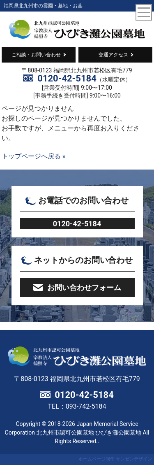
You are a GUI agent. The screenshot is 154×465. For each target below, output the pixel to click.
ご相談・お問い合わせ (36, 55)
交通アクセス (113, 55)
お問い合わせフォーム (84, 287)
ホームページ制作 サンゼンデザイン (115, 459)
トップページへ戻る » (33, 156)
